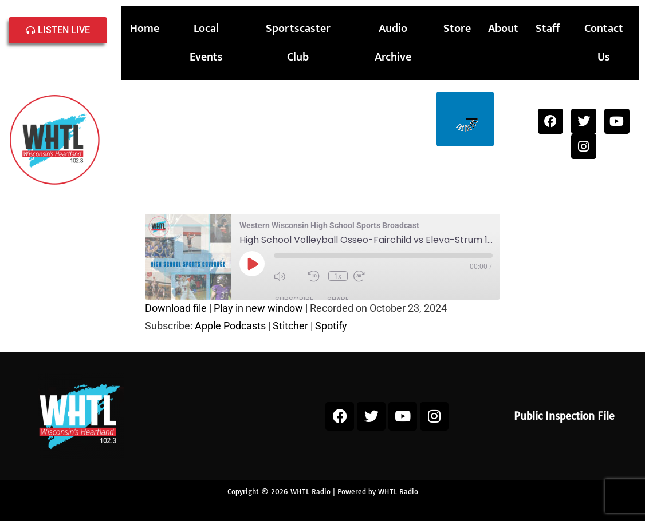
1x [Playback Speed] (337, 276)
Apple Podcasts (230, 326)
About (503, 28)
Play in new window (258, 308)
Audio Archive (393, 43)
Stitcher (290, 326)
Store (457, 28)
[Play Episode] (252, 263)
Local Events (206, 43)
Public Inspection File (564, 416)
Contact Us (603, 43)
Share (338, 299)
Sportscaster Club (298, 43)
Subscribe (294, 299)
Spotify (331, 326)
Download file (176, 308)
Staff (548, 28)
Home (144, 28)
